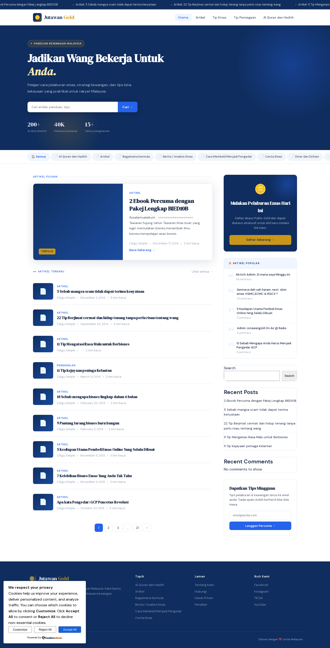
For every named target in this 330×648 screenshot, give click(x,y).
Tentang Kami (204, 585)
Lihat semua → (202, 271)
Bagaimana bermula (149, 598)
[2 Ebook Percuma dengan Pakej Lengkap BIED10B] (123, 221)
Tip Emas (219, 17)
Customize (20, 629)
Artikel (200, 17)
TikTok (258, 598)
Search (230, 368)
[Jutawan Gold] (53, 17)
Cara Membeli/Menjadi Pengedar (158, 611)
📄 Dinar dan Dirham (305, 157)
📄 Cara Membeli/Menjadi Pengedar (226, 157)
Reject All (45, 629)
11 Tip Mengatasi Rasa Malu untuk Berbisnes (256, 437)
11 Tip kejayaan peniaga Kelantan (248, 446)
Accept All (70, 629)
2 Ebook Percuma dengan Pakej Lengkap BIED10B (260, 401)
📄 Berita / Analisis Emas (176, 157)
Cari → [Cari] (127, 107)
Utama (183, 17)
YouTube (260, 605)
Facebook (261, 585)
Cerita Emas (143, 618)
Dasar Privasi (204, 598)
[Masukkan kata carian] (73, 107)
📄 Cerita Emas (271, 157)
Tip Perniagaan (245, 17)
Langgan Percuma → (260, 526)
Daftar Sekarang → (260, 240)
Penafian (201, 605)
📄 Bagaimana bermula (134, 157)
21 (137, 528)
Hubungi (201, 591)
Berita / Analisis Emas (150, 605)
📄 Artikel (103, 157)
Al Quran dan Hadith (278, 17)
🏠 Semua (38, 157)
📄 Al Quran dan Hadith (71, 157)
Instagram (261, 591)
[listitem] (123, 292)
